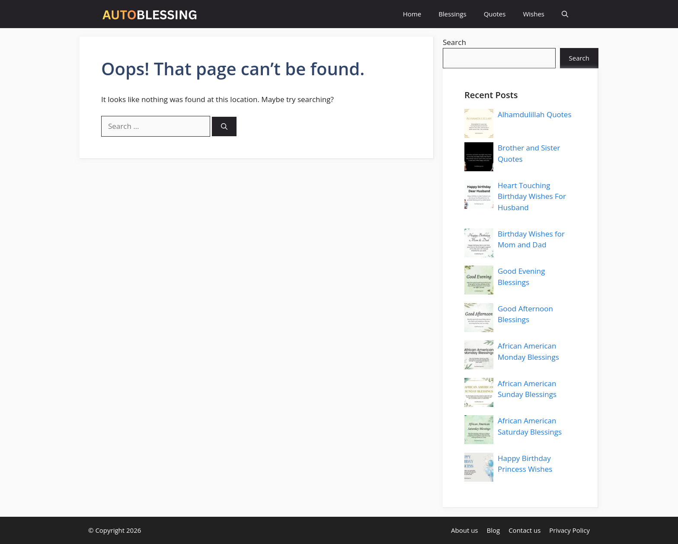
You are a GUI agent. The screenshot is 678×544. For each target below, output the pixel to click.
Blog (493, 530)
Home (412, 14)
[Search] (224, 126)
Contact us (524, 530)
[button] (565, 14)
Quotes (495, 14)
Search (454, 42)
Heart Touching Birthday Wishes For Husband (532, 196)
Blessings (452, 14)
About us (464, 530)
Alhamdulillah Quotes (535, 114)
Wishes (533, 14)
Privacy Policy (569, 530)
